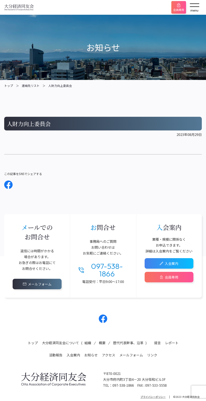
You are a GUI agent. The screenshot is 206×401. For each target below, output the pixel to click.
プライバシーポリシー (153, 396)
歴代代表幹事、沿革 (128, 342)
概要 (102, 342)
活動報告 (55, 354)
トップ (8, 86)
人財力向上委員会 (60, 86)
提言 (157, 342)
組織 (88, 342)
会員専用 (178, 10)
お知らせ (91, 354)
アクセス (108, 354)
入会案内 (171, 263)
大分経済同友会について (60, 342)
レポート (171, 342)
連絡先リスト (31, 86)
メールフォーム (40, 284)
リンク (152, 354)
